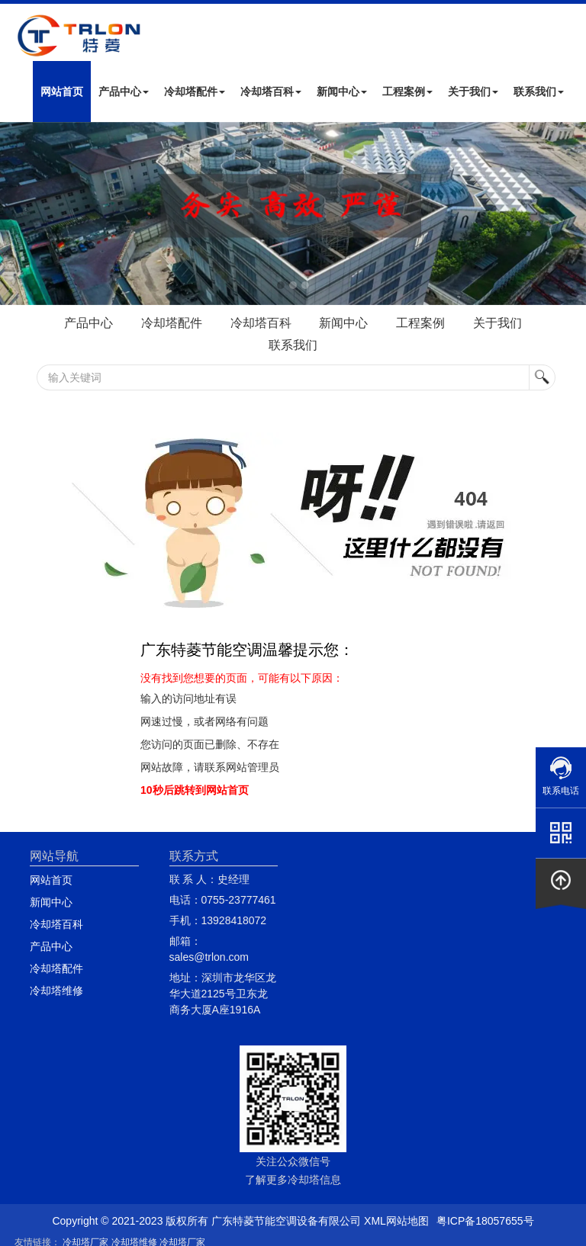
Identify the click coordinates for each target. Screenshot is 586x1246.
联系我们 (539, 91)
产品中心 (123, 91)
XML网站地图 (396, 1221)
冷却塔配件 (194, 91)
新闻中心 (342, 91)
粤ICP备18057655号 (485, 1221)
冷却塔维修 (56, 990)
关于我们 (473, 91)
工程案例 (407, 91)
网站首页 (61, 91)
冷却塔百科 (270, 91)
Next (15, 213)
